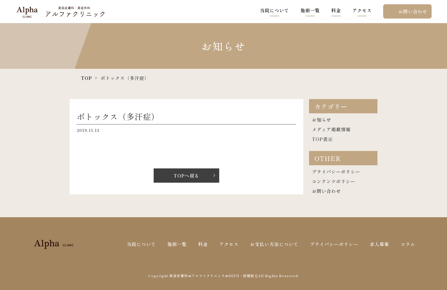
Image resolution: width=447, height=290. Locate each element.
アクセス (362, 10)
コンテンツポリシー (333, 181)
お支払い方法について (274, 244)
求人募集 (379, 244)
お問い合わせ (412, 11)
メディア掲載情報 (331, 129)
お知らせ (321, 119)
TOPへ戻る (186, 175)
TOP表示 (322, 139)
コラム (408, 244)
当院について (274, 10)
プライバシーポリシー (336, 171)
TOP (86, 77)
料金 (336, 10)
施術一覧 (310, 10)
